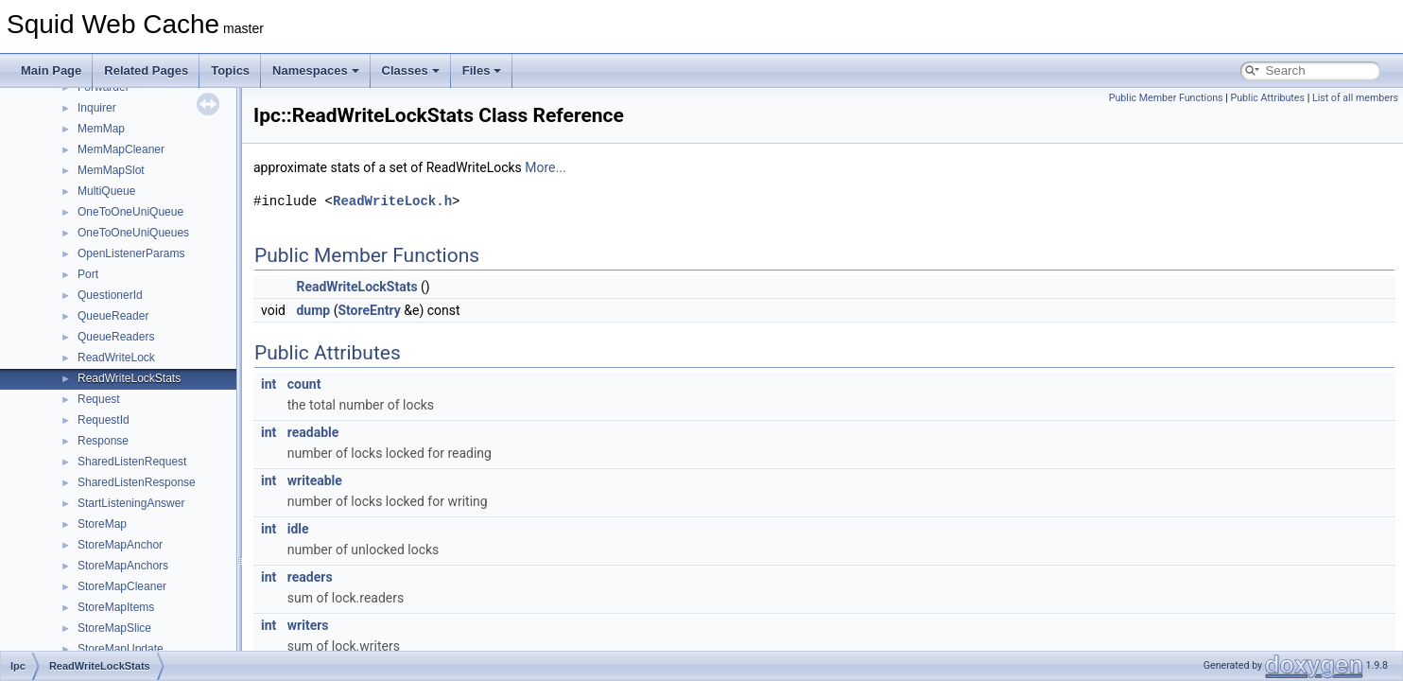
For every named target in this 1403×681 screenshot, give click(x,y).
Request (99, 399)
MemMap (101, 128)
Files (482, 70)
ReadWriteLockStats (129, 378)
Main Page (51, 70)
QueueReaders (116, 336)
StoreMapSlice (114, 628)
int (268, 384)
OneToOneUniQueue (130, 211)
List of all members (1355, 98)
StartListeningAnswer (131, 503)
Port (88, 274)
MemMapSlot (111, 170)
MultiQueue (106, 191)
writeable (314, 480)
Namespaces (315, 70)
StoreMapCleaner (122, 586)
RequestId (104, 420)
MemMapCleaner (121, 149)
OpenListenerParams (131, 253)
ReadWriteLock (116, 357)
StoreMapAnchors (123, 565)
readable (313, 432)
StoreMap (102, 524)
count (304, 384)
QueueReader (113, 316)
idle (298, 528)
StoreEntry (369, 310)
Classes (411, 70)
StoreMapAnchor (120, 544)
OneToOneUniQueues (133, 232)
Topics (230, 70)
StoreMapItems (116, 607)
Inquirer (97, 107)
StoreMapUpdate (121, 648)
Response (103, 440)
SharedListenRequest (132, 461)
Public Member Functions (1166, 98)
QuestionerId (110, 295)
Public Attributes (1267, 98)
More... (545, 167)
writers (308, 625)
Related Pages (146, 70)
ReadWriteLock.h (392, 201)
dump (313, 310)
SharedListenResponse (137, 482)
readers (310, 577)
